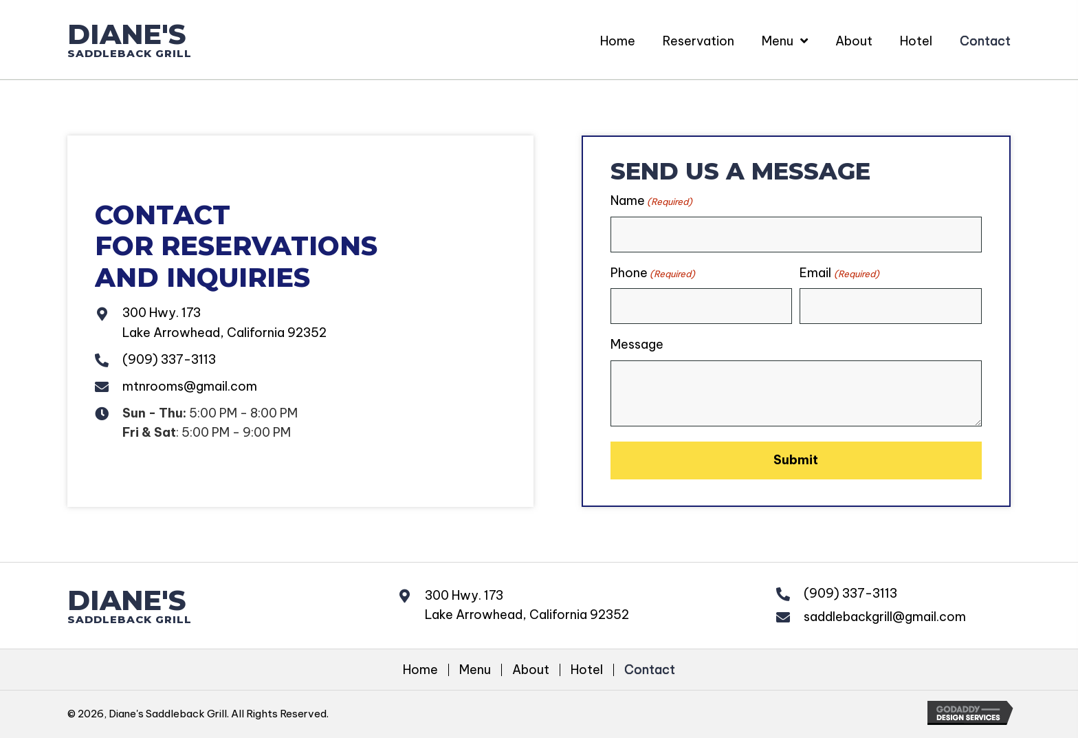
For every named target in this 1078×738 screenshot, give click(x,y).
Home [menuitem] (420, 669)
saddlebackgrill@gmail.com (885, 616)
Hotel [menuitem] (587, 669)
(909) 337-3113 (169, 359)
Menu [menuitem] (475, 669)
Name (651, 201)
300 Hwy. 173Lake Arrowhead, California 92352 (527, 604)
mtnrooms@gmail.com (189, 386)
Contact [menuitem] (649, 669)
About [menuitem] (530, 669)
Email (839, 272)
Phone (652, 272)
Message (636, 344)
